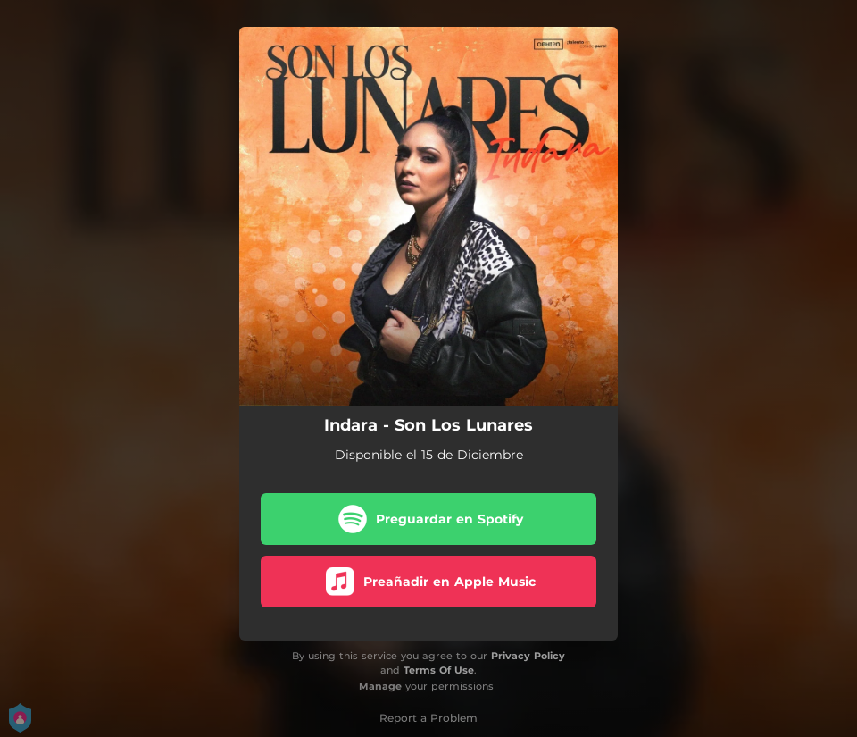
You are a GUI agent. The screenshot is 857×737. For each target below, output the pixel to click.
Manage (380, 686)
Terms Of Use (439, 670)
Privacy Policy (528, 655)
